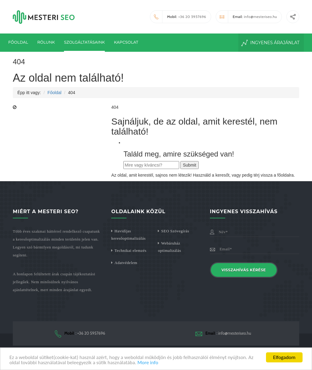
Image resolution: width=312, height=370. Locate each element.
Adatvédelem (126, 262)
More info (147, 363)
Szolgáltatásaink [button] (84, 42)
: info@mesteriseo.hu (246, 17)
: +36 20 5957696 (178, 17)
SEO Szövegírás (175, 231)
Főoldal (18, 42)
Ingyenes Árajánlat (270, 43)
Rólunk (46, 42)
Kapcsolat (126, 42)
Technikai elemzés (131, 250)
